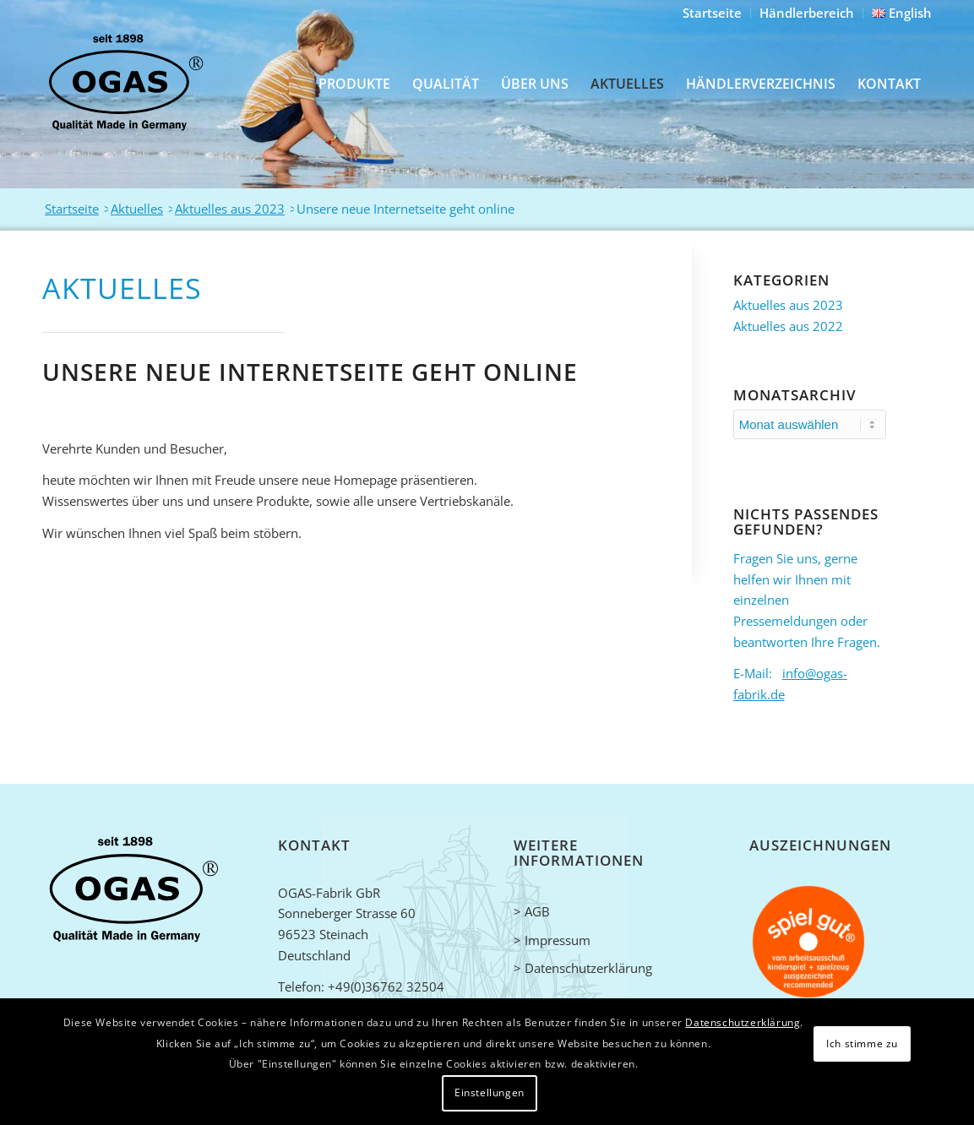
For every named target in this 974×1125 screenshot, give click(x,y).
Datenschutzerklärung (742, 1022)
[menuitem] (712, 13)
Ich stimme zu (862, 1043)
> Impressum (552, 940)
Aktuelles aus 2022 (788, 326)
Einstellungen (489, 1092)
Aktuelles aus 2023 (788, 304)
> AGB (532, 911)
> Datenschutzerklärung (583, 967)
